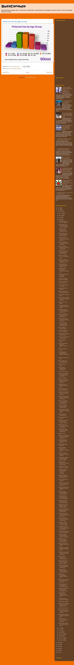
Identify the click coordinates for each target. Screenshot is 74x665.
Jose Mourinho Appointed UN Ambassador (62, 368)
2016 (58, 644)
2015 (58, 642)
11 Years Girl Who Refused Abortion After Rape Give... (63, 324)
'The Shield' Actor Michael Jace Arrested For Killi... (63, 230)
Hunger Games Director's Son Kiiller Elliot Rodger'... (63, 463)
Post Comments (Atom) (30, 77)
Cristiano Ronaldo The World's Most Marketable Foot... (63, 589)
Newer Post (5, 72)
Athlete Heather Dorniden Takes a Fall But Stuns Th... (63, 571)
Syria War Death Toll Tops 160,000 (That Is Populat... (63, 243)
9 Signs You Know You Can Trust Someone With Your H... (63, 484)
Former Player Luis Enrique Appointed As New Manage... (63, 226)
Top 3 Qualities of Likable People (62, 328)
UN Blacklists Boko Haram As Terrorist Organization (63, 430)
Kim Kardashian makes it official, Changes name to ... (63, 611)
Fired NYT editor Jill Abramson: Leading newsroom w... (63, 261)
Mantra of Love (61, 433)
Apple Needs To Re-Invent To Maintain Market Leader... (63, 562)
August (60, 632)
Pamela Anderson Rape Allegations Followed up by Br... (63, 299)
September (61, 634)
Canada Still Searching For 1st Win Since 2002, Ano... (63, 581)
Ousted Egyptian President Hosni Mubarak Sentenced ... (63, 353)
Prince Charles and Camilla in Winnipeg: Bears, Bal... (63, 319)
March (60, 215)
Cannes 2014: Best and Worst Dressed (63, 334)
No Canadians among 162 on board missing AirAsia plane (63, 149)
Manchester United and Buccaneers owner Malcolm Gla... (63, 605)
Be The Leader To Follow (62, 340)
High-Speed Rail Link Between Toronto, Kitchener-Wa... (63, 506)
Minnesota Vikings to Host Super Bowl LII (63, 292)
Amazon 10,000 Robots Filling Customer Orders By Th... (63, 510)
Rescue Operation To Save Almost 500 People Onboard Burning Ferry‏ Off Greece (67, 128)
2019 (58, 650)
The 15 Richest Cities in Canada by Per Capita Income (67, 102)
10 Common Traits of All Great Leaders (63, 337)
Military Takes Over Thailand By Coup (63, 361)
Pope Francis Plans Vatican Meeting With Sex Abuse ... (63, 515)
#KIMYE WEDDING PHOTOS (62, 445)
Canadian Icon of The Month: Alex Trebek (63, 467)
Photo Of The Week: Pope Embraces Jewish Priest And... (63, 501)
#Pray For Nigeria (62, 378)
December (61, 640)
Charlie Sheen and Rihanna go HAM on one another (63, 426)
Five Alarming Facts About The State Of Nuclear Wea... (63, 519)
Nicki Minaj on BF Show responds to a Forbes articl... (63, 411)
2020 (58, 652)
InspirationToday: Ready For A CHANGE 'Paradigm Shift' (63, 449)
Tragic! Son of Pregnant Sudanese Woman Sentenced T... (63, 437)
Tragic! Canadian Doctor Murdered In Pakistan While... (63, 493)
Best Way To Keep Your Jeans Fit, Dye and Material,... (63, 393)
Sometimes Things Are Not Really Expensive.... (63, 275)
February (61, 213)
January (61, 211)
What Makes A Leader (63, 601)
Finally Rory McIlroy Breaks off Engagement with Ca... (62, 345)
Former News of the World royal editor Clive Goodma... (62, 234)
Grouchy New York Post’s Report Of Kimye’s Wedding (62, 497)
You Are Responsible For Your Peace (63, 331)
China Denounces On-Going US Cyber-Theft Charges (63, 252)
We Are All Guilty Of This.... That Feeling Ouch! (63, 256)
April (60, 217)
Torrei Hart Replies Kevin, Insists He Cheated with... (62, 406)
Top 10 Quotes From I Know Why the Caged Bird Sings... (63, 585)
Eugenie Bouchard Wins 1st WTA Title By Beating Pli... (63, 476)
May (60, 219)
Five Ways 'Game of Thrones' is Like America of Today (62, 523)
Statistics (19, 68)
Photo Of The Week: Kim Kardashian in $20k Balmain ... (63, 402)
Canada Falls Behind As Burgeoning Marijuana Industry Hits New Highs (67, 182)
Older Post (49, 72)
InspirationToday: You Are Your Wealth (63, 222)
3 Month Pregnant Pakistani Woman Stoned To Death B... (63, 535)
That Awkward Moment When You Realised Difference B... (63, 397)
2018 (58, 648)
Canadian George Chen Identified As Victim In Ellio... (63, 488)
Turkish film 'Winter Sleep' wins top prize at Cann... (63, 454)
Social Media (14, 68)
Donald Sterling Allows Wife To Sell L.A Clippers (63, 381)
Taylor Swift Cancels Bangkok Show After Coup (63, 544)
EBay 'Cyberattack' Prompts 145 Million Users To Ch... (63, 311)
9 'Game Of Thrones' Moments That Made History (63, 306)
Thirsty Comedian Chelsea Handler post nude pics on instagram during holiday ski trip (67, 90)
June (60, 628)
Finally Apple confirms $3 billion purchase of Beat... (63, 615)
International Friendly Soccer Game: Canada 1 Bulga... (63, 421)
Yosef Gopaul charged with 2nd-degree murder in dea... (63, 459)
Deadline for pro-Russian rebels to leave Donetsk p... (63, 540)
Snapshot (8, 68)
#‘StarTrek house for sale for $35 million (63, 389)
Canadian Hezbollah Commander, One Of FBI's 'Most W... (63, 528)
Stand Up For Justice (63, 608)
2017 (58, 646)
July (60, 630)
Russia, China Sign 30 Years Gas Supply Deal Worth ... (63, 375)
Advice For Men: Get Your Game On (63, 282)
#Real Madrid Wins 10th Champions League (62, 441)
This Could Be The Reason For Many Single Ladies (63, 265)
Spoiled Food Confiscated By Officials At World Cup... (62, 575)
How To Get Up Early (63, 371)
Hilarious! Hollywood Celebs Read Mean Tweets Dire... (63, 566)
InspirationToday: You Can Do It (63, 289)
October (61, 636)
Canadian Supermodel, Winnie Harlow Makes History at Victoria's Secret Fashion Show (67, 170)
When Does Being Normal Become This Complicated (63, 247)
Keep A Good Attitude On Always (63, 285)
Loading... (58, 80)
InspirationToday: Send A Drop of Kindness (63, 532)
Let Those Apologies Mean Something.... (63, 279)
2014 (58, 210)
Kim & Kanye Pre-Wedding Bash (62, 414)
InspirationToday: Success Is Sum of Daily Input (63, 620)
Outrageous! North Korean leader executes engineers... (62, 471)
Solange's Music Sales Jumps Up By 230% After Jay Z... (63, 553)
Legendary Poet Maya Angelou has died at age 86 (63, 549)
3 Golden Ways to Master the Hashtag (63, 599)
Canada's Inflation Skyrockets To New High (63, 385)
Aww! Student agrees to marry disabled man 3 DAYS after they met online (67, 115)
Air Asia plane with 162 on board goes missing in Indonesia (64, 139)
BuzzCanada (13, 6)
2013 (58, 208)
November (61, 638)
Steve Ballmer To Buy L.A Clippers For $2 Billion (63, 624)
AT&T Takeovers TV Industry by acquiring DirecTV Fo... (63, 239)
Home (27, 72)
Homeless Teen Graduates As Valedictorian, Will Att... (62, 594)
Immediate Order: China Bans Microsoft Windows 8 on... (63, 270)
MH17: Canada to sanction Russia (66, 158)
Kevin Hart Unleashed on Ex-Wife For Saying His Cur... (63, 315)
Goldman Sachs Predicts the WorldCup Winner (62, 557)
